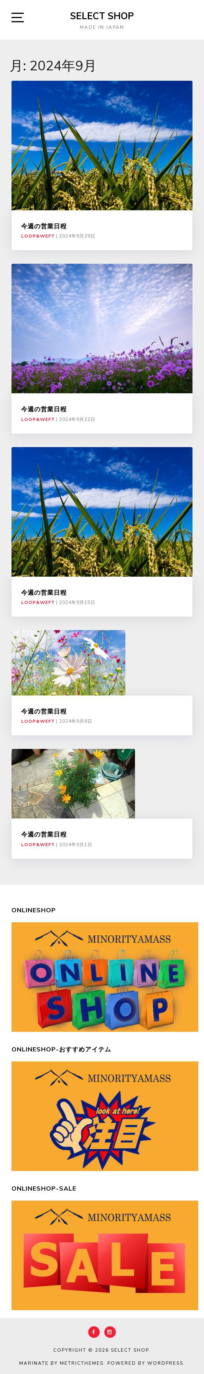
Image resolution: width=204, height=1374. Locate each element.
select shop (102, 16)
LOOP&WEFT (37, 236)
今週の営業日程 (44, 226)
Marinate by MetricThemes (61, 1363)
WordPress (165, 1363)
